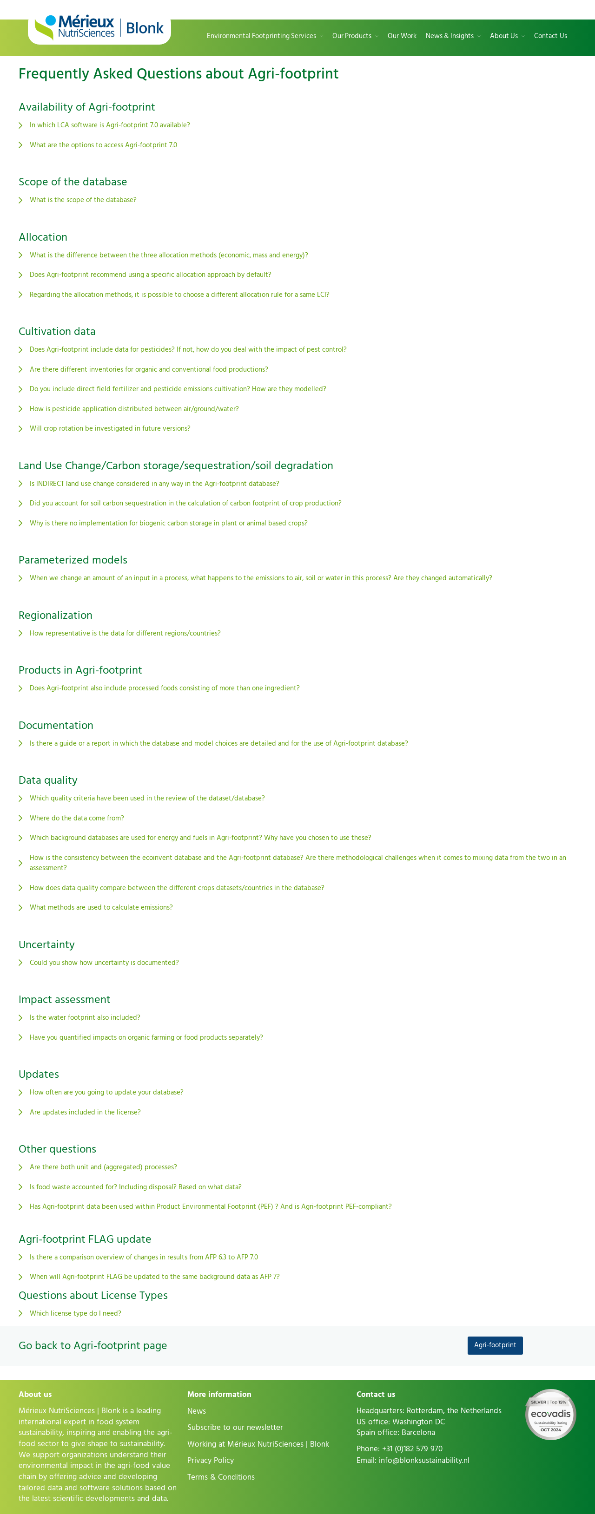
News (196, 1411)
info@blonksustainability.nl (424, 1460)
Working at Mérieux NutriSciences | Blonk (258, 1444)
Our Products (351, 36)
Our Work (402, 36)
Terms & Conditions (221, 1477)
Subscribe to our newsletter (235, 1427)
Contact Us (550, 36)
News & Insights (450, 36)
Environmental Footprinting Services (261, 36)
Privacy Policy (210, 1460)
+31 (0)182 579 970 (412, 1448)
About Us (504, 36)
